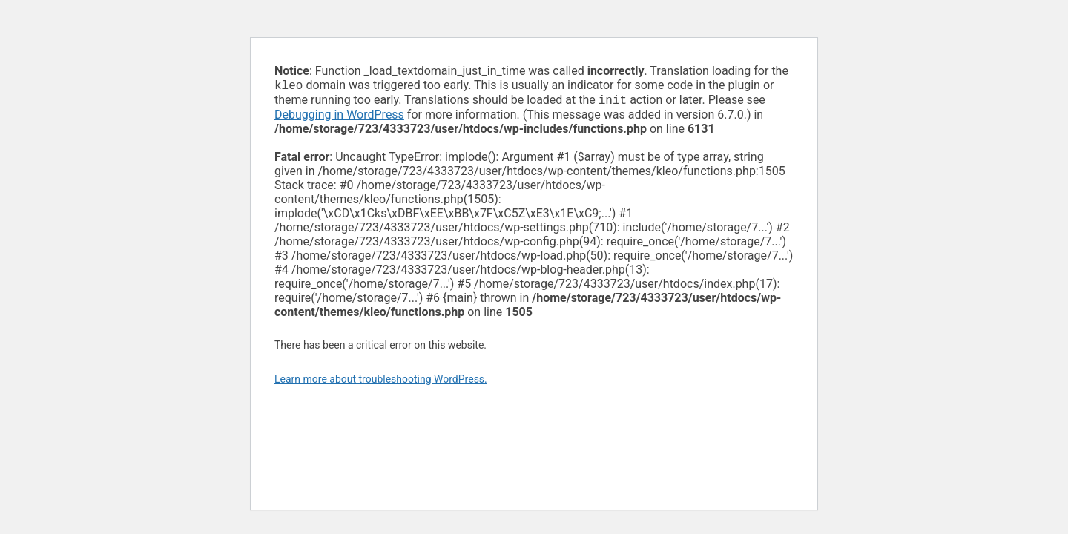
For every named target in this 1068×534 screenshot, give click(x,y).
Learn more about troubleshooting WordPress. (380, 382)
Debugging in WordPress (339, 118)
